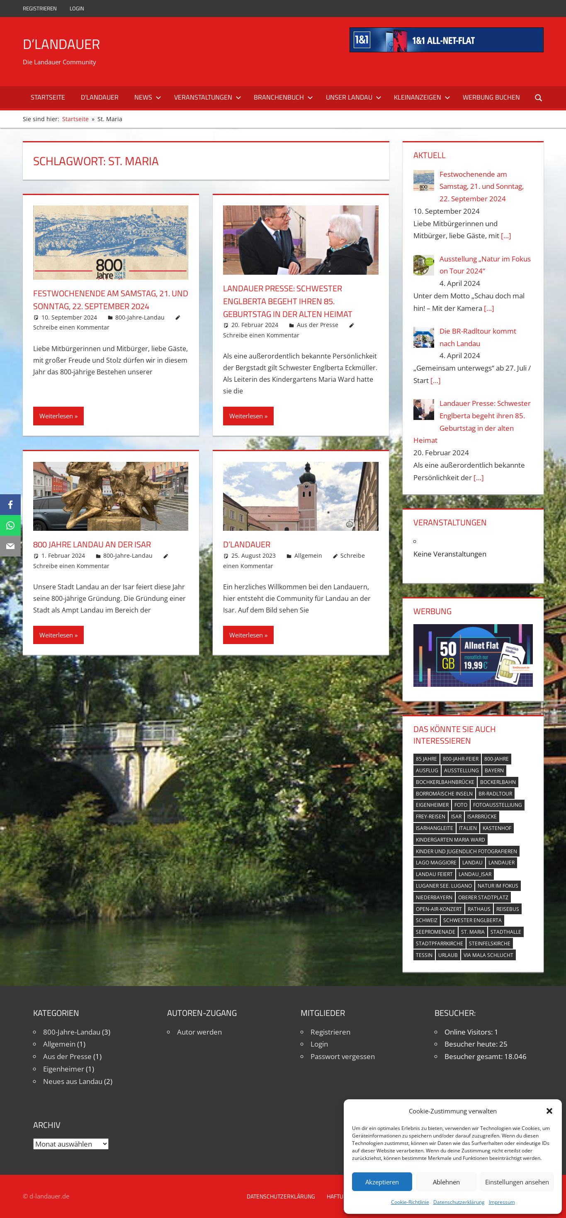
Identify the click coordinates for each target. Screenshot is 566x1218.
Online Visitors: (469, 1032)
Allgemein (308, 555)
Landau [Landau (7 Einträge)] (472, 862)
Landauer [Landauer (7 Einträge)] (501, 862)
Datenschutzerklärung (459, 1202)
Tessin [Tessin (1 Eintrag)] (424, 955)
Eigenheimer (63, 1069)
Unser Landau (353, 97)
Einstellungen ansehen (517, 1182)
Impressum (502, 1202)
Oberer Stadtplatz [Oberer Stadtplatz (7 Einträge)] (483, 897)
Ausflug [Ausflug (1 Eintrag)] (427, 770)
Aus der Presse (317, 325)
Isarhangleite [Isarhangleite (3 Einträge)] (434, 828)
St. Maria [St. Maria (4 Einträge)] (473, 931)
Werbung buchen (491, 97)
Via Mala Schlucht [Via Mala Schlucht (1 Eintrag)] (488, 955)
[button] (549, 1111)
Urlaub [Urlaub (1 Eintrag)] (448, 955)
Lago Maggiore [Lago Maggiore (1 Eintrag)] (436, 862)
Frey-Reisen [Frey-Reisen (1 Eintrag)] (430, 816)
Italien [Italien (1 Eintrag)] (468, 828)
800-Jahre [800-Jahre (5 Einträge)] (496, 758)
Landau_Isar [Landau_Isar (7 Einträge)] (475, 874)
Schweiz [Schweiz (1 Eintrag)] (426, 920)
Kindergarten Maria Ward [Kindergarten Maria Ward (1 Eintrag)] (450, 839)
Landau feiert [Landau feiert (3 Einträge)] (434, 874)
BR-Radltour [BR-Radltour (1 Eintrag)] (495, 793)
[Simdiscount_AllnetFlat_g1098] (473, 684)
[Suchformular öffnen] (537, 97)
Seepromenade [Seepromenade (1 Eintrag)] (435, 931)
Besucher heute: (472, 1044)
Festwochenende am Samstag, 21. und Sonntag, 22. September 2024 (108, 299)
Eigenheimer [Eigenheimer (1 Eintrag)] (432, 804)
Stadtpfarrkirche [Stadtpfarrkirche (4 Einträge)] (439, 943)
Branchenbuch (283, 97)
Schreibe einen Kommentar (71, 327)
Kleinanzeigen (422, 97)
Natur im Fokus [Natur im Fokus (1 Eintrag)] (498, 885)
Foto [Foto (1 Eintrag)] (460, 804)
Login (77, 8)
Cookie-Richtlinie (410, 1202)
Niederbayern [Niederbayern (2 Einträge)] (434, 897)
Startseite (48, 97)
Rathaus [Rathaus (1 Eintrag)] (479, 909)
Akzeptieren (382, 1182)
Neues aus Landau (72, 1081)
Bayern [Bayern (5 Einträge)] (494, 770)
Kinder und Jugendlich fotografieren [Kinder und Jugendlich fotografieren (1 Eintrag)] (466, 851)
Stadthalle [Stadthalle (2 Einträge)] (506, 931)
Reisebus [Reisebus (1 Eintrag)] (507, 909)
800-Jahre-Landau (140, 317)
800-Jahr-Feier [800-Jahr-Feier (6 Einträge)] (461, 758)
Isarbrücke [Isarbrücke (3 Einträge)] (482, 816)
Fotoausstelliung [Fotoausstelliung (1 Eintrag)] (497, 804)
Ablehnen (446, 1182)
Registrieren (40, 8)
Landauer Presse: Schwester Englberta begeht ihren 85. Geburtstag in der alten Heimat (294, 301)
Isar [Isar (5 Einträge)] (456, 816)
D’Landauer (64, 43)
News (147, 97)
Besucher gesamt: (474, 1056)
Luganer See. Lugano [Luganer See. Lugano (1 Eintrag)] (444, 885)
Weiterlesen (56, 416)
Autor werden (199, 1032)
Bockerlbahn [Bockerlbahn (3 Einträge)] (498, 782)
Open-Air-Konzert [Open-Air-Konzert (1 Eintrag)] (439, 909)
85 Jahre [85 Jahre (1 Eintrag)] (426, 758)
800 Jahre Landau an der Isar (98, 544)
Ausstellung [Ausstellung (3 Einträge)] (461, 770)
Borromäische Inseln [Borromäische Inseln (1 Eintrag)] (444, 793)
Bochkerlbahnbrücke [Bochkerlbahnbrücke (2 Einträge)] (445, 782)
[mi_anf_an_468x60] (447, 49)
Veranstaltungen (207, 97)
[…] (506, 235)
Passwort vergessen (343, 1056)
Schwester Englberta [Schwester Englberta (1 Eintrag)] (472, 920)
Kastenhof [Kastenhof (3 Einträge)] (497, 828)
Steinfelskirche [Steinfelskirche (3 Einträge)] (489, 943)
